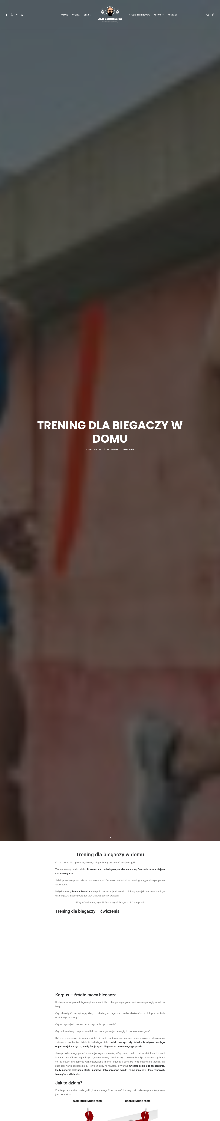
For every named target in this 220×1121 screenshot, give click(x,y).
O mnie (64, 15)
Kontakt (172, 15)
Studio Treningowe (139, 15)
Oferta (76, 15)
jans (131, 449)
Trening (113, 449)
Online (87, 15)
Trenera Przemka (81, 891)
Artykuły (159, 15)
